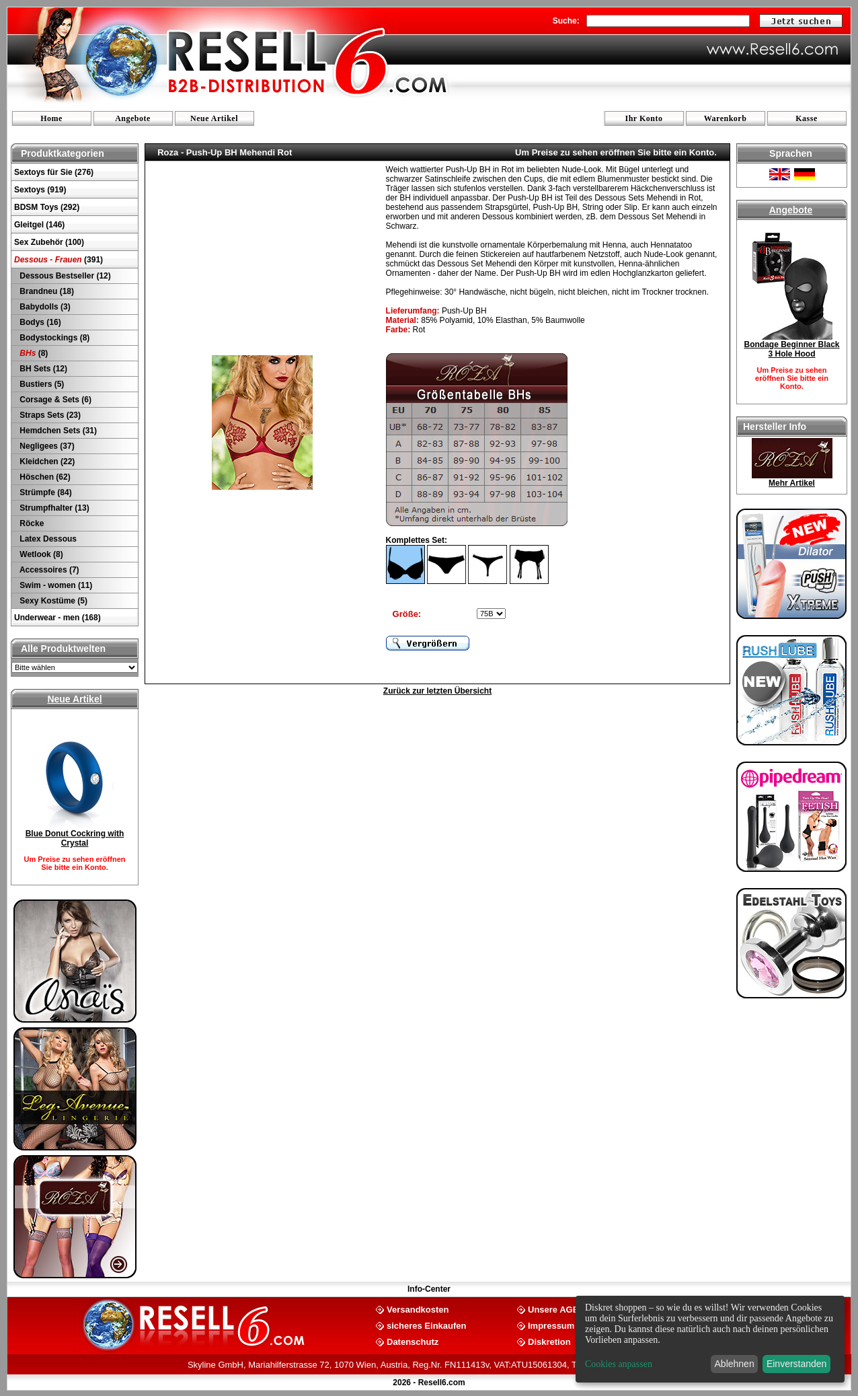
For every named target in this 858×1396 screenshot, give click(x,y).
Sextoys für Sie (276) (53, 172)
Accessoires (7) (48, 570)
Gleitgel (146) (39, 224)
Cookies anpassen (618, 1364)
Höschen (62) (44, 477)
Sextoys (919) (40, 189)
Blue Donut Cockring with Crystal (75, 838)
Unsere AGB (553, 1309)
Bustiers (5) (40, 384)
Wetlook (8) (40, 554)
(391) (58, 259)
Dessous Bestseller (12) (64, 276)
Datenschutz (412, 1341)
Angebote (133, 118)
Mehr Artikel (792, 483)
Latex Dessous (47, 539)
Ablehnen (734, 1363)
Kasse (806, 118)
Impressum (551, 1325)
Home (51, 118)
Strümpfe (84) (44, 492)
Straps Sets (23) (49, 415)
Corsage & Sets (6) (54, 399)
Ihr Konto (644, 118)
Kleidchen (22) (46, 461)
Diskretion (549, 1341)
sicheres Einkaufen (427, 1325)
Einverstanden (797, 1363)
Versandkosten (418, 1309)
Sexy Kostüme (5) (52, 600)
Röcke (30, 523)
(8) (32, 353)
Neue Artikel (214, 118)
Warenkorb (725, 118)
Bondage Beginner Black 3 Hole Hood (791, 349)
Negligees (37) (46, 446)
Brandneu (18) (45, 291)
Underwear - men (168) (57, 617)
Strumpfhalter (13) (53, 508)
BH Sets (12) (42, 368)
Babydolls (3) (44, 306)
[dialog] (710, 1339)
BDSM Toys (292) (46, 207)
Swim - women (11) (54, 585)
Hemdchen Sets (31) (57, 430)
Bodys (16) (39, 322)
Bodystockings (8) (53, 337)
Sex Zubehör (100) (49, 242)
